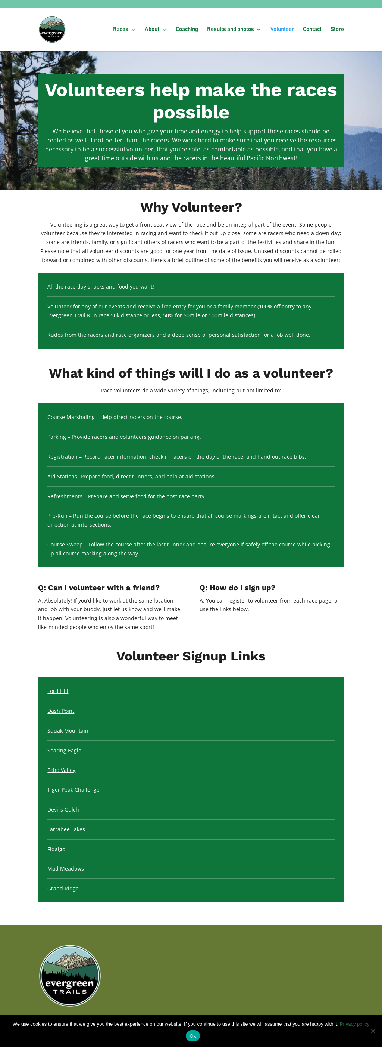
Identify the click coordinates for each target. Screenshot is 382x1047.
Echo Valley (61, 769)
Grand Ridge (63, 888)
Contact (312, 29)
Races (120, 29)
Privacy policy (354, 1024)
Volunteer (282, 29)
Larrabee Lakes (66, 829)
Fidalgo (56, 849)
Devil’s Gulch (63, 809)
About (152, 29)
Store (337, 29)
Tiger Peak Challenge (73, 789)
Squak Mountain (67, 730)
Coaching (187, 29)
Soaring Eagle (64, 750)
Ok (193, 1036)
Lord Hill (57, 691)
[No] (372, 1031)
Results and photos (230, 29)
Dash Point (60, 710)
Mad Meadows (65, 868)
